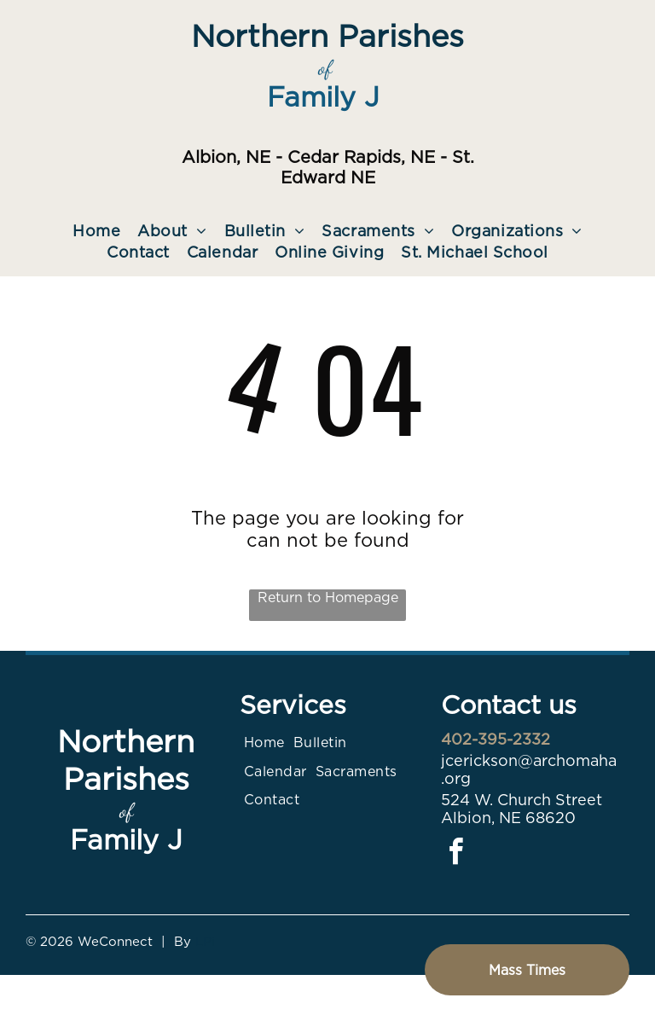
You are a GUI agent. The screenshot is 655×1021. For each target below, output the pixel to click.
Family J (323, 96)
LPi (205, 941)
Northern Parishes (327, 36)
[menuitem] (96, 230)
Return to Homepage (328, 597)
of (325, 67)
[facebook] (456, 854)
